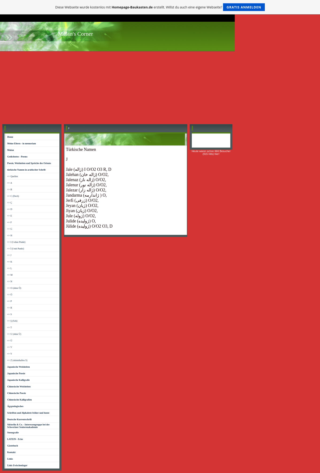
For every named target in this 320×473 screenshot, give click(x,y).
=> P (9, 301)
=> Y (9, 353)
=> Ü (9, 340)
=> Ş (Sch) (12, 321)
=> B (9, 189)
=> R (9, 307)
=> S (9, 314)
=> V (9, 347)
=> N (9, 281)
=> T (9, 327)
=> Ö (9, 294)
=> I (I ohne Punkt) (16, 242)
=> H (9, 235)
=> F (9, 222)
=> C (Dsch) (13, 196)
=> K (9, 261)
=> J (9, 255)
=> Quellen (12, 176)
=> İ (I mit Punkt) (15, 248)
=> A (9, 183)
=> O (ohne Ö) (14, 288)
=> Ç (9, 202)
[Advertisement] (160, 86)
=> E (9, 215)
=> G (9, 229)
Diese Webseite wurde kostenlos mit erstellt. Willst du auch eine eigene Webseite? (160, 7)
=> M (10, 275)
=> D (9, 209)
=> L (9, 268)
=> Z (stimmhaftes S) (17, 360)
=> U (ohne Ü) (14, 334)
